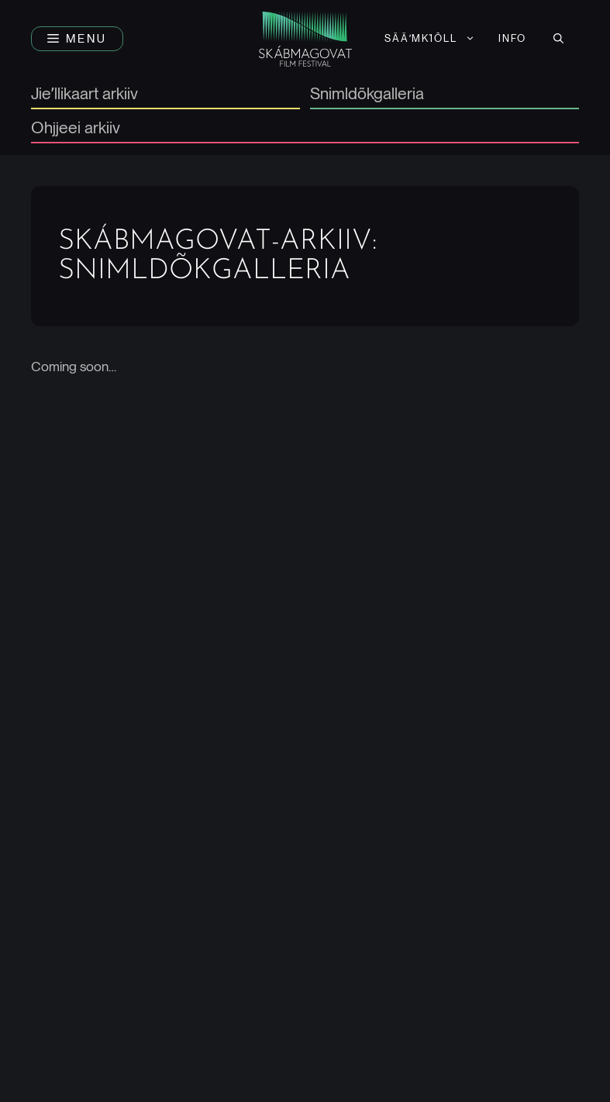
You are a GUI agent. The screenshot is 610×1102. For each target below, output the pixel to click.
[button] (77, 38)
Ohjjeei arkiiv (75, 128)
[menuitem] (430, 38)
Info (512, 38)
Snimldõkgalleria (367, 94)
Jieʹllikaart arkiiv (84, 94)
